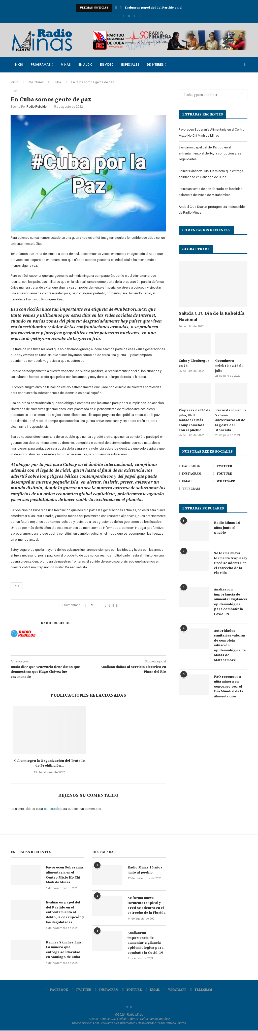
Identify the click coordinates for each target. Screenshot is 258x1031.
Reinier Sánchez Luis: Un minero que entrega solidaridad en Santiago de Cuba (64, 950)
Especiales (130, 64)
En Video (107, 64)
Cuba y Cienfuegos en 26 (194, 363)
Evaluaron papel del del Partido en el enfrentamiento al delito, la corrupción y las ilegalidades (210, 153)
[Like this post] (98, 606)
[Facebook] (113, 16)
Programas (41, 64)
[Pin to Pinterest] (113, 606)
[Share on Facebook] (105, 606)
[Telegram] (144, 16)
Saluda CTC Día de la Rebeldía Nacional (211, 316)
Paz (16, 586)
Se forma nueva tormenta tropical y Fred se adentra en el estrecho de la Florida (230, 563)
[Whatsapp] (139, 16)
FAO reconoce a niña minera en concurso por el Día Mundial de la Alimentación (228, 687)
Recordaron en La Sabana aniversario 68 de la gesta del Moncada (230, 420)
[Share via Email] (117, 606)
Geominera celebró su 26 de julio (229, 366)
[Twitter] (118, 16)
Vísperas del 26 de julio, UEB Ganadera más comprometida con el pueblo (194, 420)
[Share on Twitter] (109, 606)
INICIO (129, 1007)
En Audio (85, 64)
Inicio (18, 64)
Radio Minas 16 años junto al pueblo (227, 528)
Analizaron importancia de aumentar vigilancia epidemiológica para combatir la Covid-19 (230, 601)
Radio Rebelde (36, 107)
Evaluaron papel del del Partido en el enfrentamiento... (168, 8)
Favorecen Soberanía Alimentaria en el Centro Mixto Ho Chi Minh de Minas (64, 875)
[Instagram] (123, 16)
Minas (66, 64)
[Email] (134, 16)
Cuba (57, 82)
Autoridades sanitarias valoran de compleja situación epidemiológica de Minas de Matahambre (230, 645)
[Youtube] (129, 16)
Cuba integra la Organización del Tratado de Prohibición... (49, 764)
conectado (52, 809)
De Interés (155, 64)
